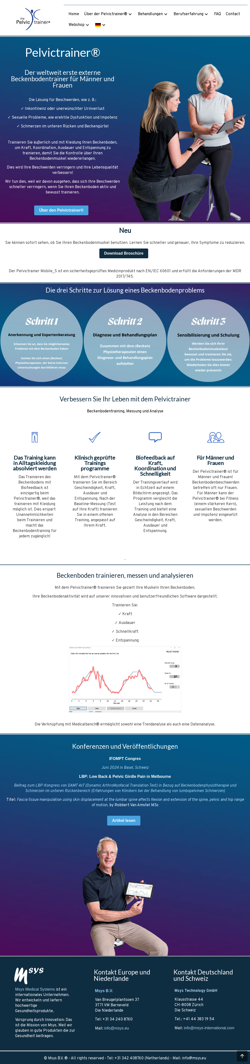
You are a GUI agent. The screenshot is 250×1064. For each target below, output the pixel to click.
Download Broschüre (124, 253)
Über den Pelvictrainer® (61, 210)
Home (74, 14)
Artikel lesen (123, 820)
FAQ (217, 14)
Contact (233, 14)
